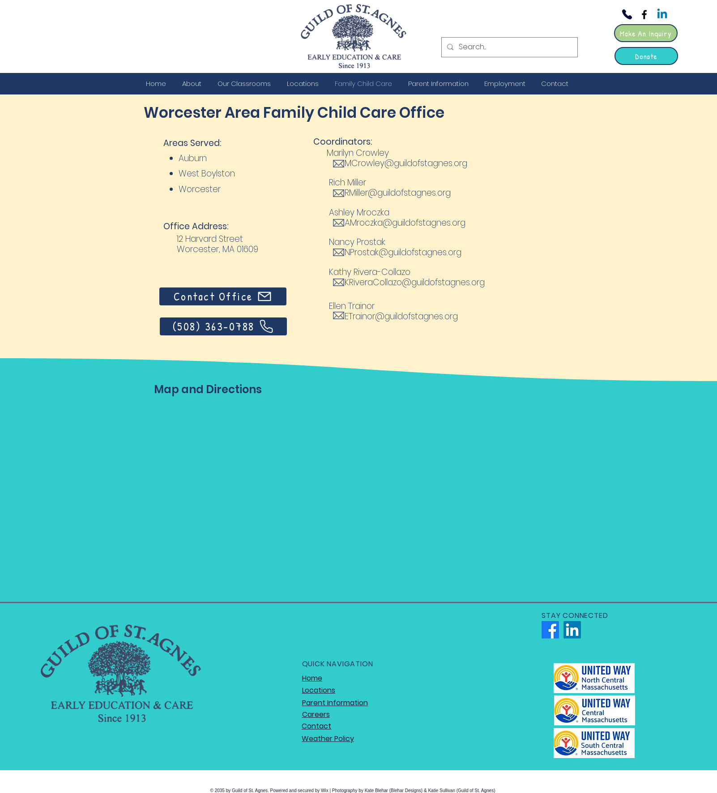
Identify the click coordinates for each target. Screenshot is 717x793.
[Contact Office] (222, 296)
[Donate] (646, 56)
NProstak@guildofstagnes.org (403, 252)
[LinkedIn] (572, 630)
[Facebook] (644, 15)
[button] (193, 83)
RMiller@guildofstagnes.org (398, 193)
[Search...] (509, 47)
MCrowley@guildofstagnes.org (406, 163)
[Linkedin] (662, 15)
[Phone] (627, 14)
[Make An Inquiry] (646, 33)
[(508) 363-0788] (223, 326)
